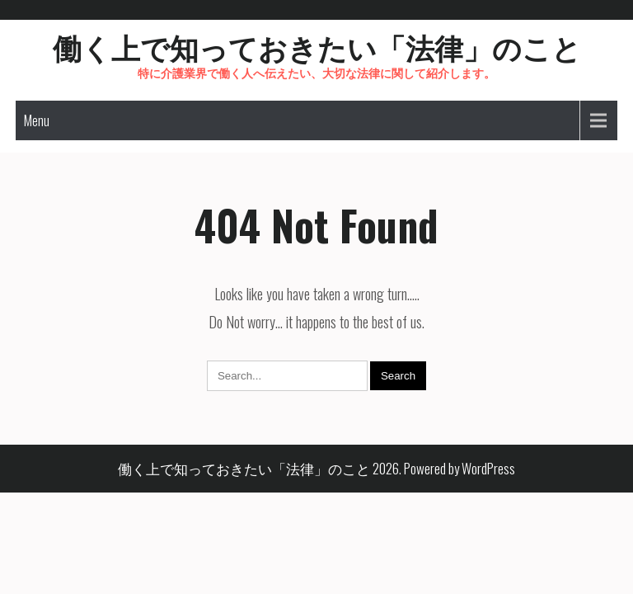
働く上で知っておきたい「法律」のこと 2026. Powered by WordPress (316, 468)
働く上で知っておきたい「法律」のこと (317, 46)
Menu (36, 120)
